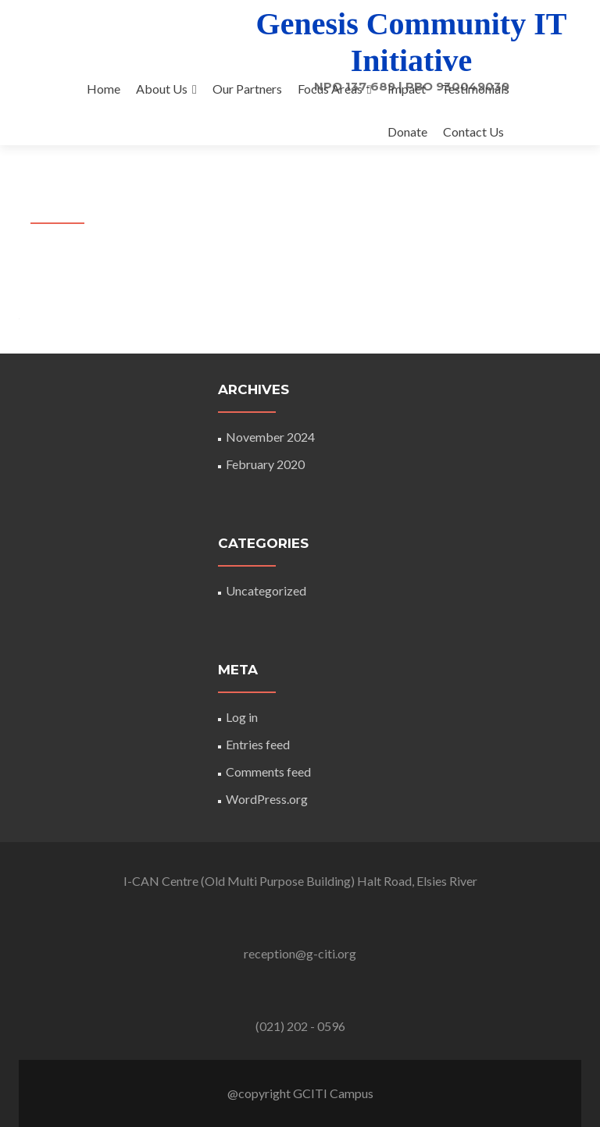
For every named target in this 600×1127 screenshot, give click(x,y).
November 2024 (270, 436)
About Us (162, 88)
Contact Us (473, 131)
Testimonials (475, 88)
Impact (407, 88)
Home (103, 88)
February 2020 (265, 464)
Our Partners (247, 88)
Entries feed (258, 744)
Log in (242, 716)
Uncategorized (266, 590)
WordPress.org (267, 798)
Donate (407, 131)
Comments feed (268, 771)
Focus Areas (330, 88)
